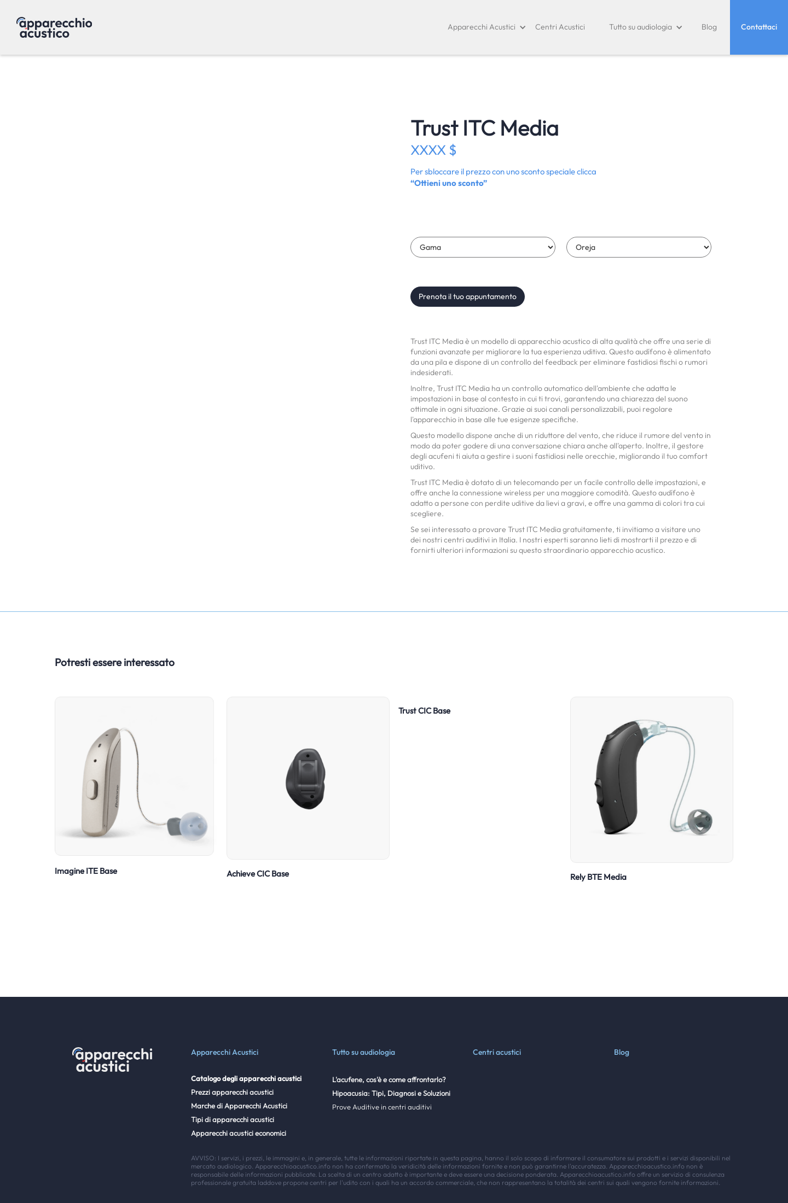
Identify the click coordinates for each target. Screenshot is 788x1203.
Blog (709, 27)
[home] (54, 27)
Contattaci (759, 27)
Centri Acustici (560, 27)
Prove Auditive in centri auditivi (382, 1107)
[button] (487, 27)
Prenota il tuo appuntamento (468, 296)
